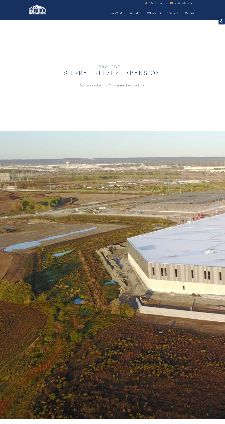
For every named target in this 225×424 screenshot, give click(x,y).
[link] (222, 21)
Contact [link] (190, 12)
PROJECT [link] (110, 66)
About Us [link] (117, 12)
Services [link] (135, 12)
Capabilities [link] (154, 12)
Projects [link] (173, 12)
